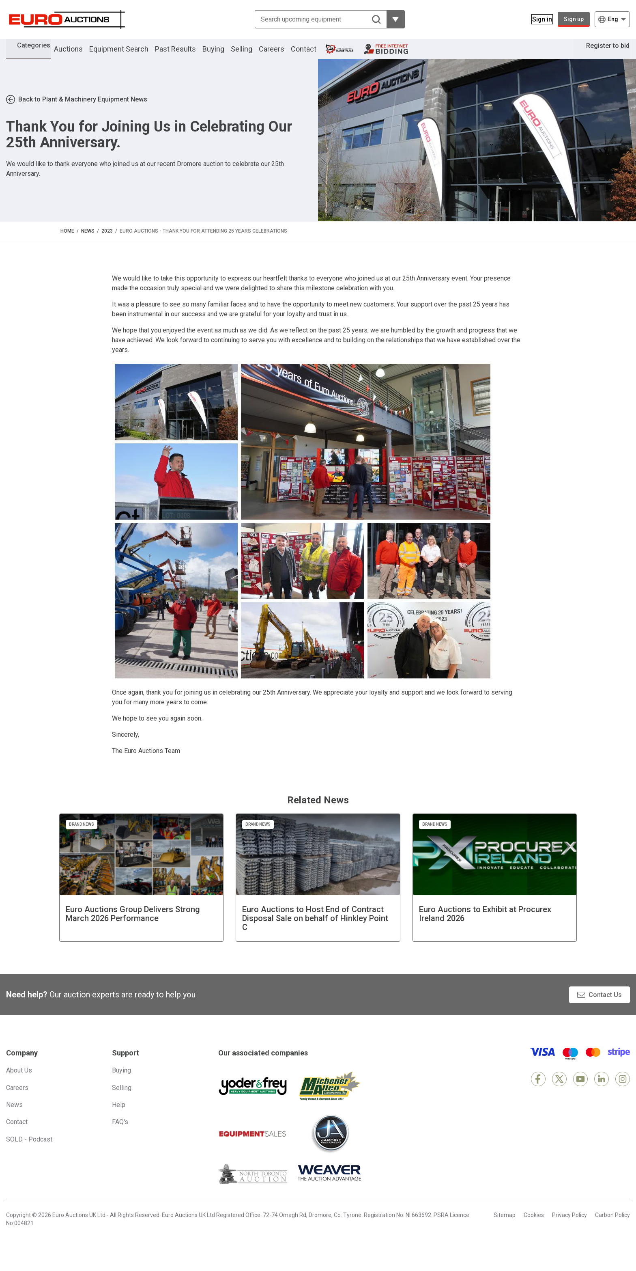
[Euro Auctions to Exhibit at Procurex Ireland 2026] (495, 888)
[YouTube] (580, 1090)
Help (118, 1116)
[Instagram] (622, 1090)
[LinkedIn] (601, 1090)
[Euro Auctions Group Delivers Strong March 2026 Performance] (141, 888)
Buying (225, 54)
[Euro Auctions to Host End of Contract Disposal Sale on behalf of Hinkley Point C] (318, 888)
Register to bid (602, 54)
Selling (253, 54)
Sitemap (505, 1226)
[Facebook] (538, 1090)
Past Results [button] (186, 54)
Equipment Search (130, 54)
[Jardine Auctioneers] (329, 1145)
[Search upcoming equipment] (316, 19)
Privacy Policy (569, 1226)
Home (67, 242)
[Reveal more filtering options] (391, 19)
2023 (107, 242)
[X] (559, 1090)
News (88, 242)
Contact (315, 54)
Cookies (534, 1226)
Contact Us (605, 1006)
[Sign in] (537, 19)
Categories (39, 53)
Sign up (574, 19)
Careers (283, 54)
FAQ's (120, 1133)
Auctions (79, 54)
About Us (19, 1081)
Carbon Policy (612, 1226)
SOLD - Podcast (29, 1150)
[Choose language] (612, 19)
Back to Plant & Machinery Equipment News (82, 110)
